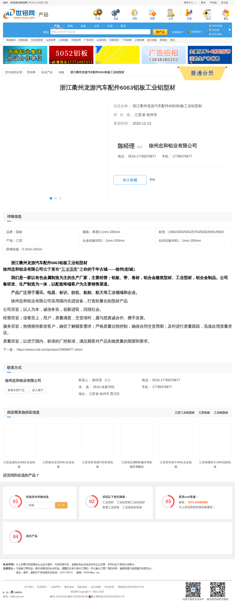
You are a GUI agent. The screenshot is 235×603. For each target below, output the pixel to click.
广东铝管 (89, 40)
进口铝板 (152, 40)
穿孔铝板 (217, 34)
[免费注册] (42, 2)
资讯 (123, 26)
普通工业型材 (110, 507)
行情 (110, 26)
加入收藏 (130, 180)
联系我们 (42, 587)
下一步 (61, 505)
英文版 (224, 2)
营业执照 (109, 587)
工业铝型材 (221, 412)
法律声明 (55, 587)
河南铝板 (23, 40)
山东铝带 (51, 40)
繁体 (203, 2)
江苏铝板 (204, 412)
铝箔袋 (215, 30)
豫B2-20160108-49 (77, 596)
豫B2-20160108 (58, 596)
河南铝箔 (114, 40)
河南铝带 (76, 40)
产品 (57, 26)
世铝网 (20, 14)
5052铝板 (217, 25)
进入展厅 (37, 390)
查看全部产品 (16, 390)
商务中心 (188, 2)
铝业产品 (44, 14)
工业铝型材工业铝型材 (131, 502)
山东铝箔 (101, 40)
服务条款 (69, 587)
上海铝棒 (139, 40)
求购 (70, 26)
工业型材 (108, 502)
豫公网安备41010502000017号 (106, 596)
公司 (96, 26)
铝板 (61, 72)
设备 (83, 26)
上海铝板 (63, 40)
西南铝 (163, 40)
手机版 (213, 2)
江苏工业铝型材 (185, 412)
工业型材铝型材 (132, 507)
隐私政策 (82, 587)
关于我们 (29, 587)
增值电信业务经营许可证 (131, 587)
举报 (152, 179)
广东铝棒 (127, 40)
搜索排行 (197, 31)
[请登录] (32, 2)
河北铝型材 (37, 40)
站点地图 (96, 587)
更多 (172, 40)
